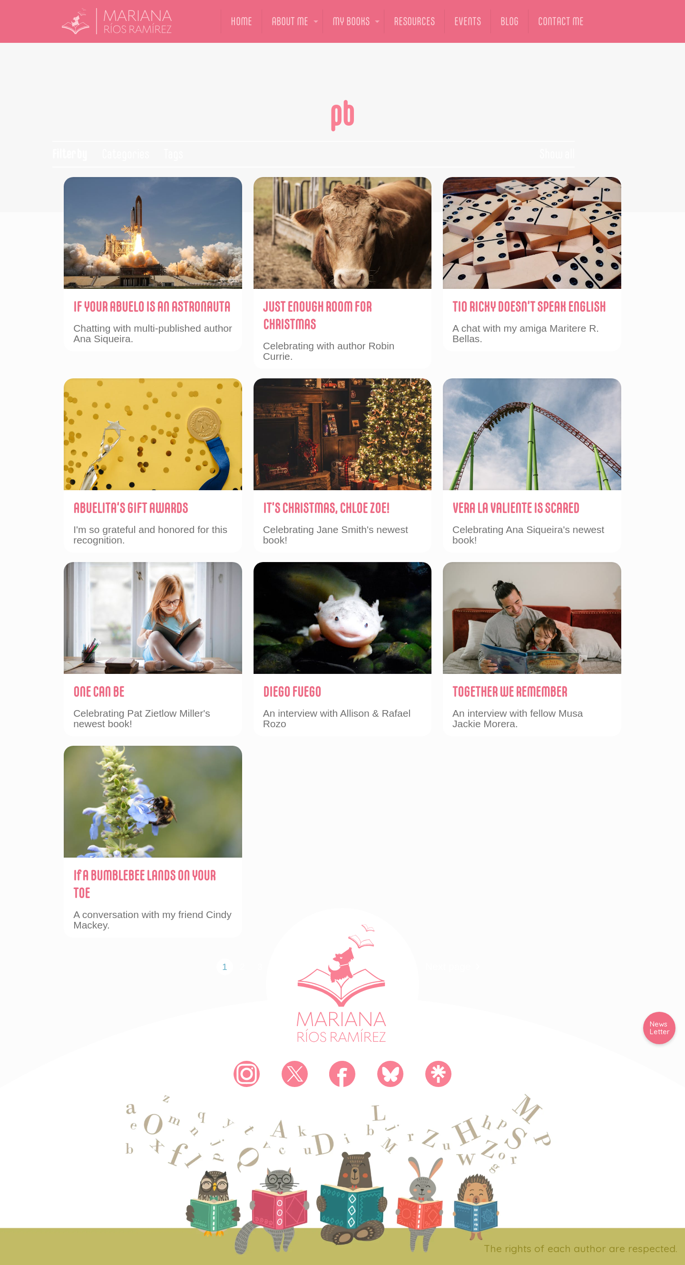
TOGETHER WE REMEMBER (509, 692)
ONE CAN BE (98, 692)
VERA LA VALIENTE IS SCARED (515, 508)
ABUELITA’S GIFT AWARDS (130, 508)
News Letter (660, 1027)
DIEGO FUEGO (292, 692)
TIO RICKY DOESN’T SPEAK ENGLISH (529, 307)
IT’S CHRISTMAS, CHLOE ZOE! (326, 508)
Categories (125, 154)
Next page (455, 966)
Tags (173, 154)
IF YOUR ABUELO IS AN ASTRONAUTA (151, 307)
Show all (557, 154)
